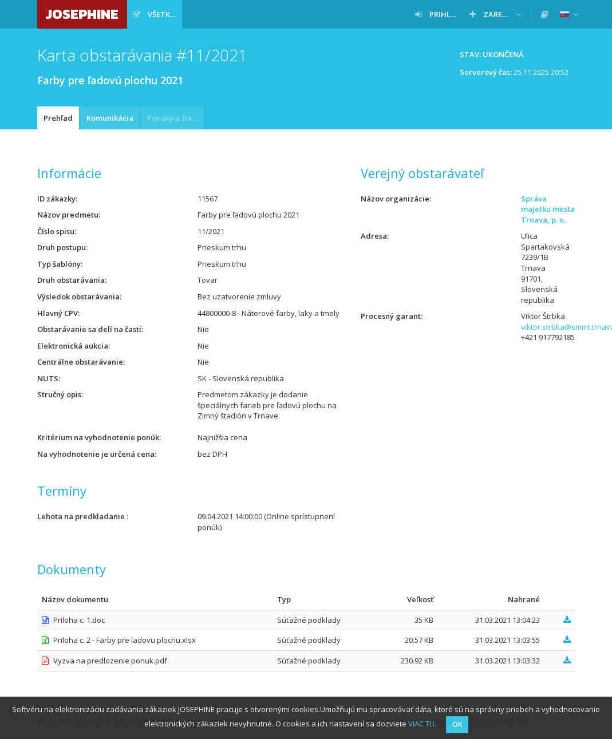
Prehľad (58, 118)
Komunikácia (109, 118)
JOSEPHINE (82, 14)
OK (457, 724)
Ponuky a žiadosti (175, 118)
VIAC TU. (422, 723)
